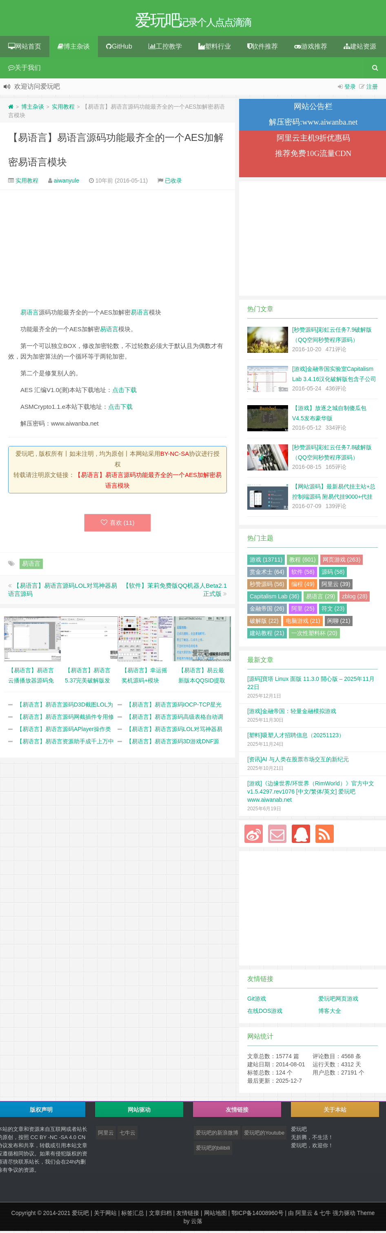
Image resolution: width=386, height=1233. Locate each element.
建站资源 (360, 48)
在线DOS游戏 (264, 1013)
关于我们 (24, 69)
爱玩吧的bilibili (213, 1150)
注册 (372, 88)
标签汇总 (132, 1215)
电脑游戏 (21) (303, 623)
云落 (196, 1223)
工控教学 (165, 48)
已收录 (173, 182)
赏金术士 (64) (267, 574)
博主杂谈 (74, 48)
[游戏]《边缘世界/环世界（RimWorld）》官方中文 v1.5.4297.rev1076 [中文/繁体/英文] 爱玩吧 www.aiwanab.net (310, 793)
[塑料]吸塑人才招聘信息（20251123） (295, 737)
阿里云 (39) (336, 586)
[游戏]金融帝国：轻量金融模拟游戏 (291, 713)
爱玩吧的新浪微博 (217, 1135)
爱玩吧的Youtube (264, 1135)
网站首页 (24, 48)
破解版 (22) (264, 623)
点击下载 (124, 391)
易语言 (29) (320, 598)
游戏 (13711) (266, 561)
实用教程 (63, 108)
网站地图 (215, 1215)
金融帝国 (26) (267, 610)
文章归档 (160, 1215)
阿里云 (106, 1135)
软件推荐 (262, 48)
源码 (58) (333, 574)
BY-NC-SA (174, 455)
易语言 (29, 314)
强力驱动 (344, 1215)
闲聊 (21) (339, 623)
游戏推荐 (310, 48)
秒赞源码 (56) (267, 586)
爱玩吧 (80, 1215)
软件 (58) (303, 574)
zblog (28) (354, 598)
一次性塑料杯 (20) (314, 635)
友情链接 (187, 1215)
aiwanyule (66, 182)
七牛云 (127, 1135)
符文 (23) (333, 610)
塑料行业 (214, 48)
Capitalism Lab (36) (274, 598)
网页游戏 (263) (342, 561)
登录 (350, 88)
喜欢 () (118, 524)
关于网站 (105, 1215)
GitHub (119, 48)
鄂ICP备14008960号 (257, 1215)
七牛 (325, 1215)
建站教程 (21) (267, 635)
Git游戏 (256, 1000)
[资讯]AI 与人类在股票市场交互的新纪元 (298, 761)
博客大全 (329, 1013)
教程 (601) (302, 561)
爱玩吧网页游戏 (338, 1000)
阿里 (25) (303, 610)
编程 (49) (303, 586)
